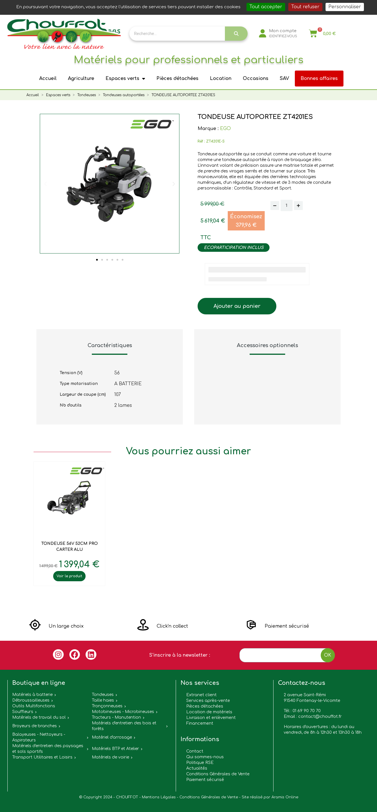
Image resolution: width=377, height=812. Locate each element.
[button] (97, 260)
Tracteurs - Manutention (116, 717)
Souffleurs (22, 712)
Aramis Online (285, 797)
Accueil (48, 78)
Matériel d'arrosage (112, 737)
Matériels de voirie (110, 757)
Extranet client (201, 695)
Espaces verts (125, 78)
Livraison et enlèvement (211, 717)
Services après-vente (208, 700)
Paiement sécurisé (205, 779)
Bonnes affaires (319, 78)
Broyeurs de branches (34, 726)
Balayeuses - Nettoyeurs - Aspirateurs (38, 737)
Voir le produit (69, 576)
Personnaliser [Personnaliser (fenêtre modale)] (344, 6)
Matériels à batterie (32, 695)
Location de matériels (209, 712)
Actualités (196, 768)
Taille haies (103, 700)
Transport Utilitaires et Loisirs (42, 757)
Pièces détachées (177, 78)
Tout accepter (265, 6)
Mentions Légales (159, 797)
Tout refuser (305, 6)
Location (220, 78)
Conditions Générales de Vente (218, 774)
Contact (194, 751)
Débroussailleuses (30, 700)
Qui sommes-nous (205, 757)
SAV (284, 78)
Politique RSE (200, 762)
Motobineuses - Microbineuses (123, 712)
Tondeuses (103, 695)
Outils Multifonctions (33, 706)
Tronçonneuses (107, 706)
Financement (199, 723)
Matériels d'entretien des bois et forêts (124, 726)
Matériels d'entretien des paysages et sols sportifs (47, 749)
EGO (225, 128)
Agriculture (81, 78)
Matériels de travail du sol (39, 717)
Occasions (255, 78)
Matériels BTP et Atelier (115, 749)
